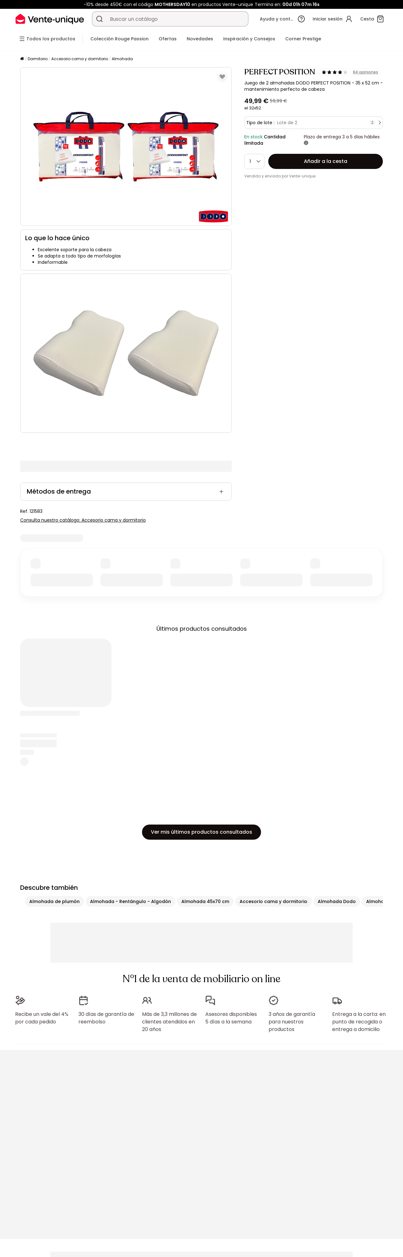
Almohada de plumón (54, 901)
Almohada (122, 58)
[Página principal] (22, 59)
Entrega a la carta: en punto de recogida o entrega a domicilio (359, 1022)
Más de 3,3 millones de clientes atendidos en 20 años (169, 1022)
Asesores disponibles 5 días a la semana (231, 1018)
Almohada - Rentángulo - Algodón (130, 901)
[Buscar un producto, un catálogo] (99, 18)
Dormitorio (38, 58)
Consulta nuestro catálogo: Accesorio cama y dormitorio (83, 520)
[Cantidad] (254, 161)
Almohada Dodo (337, 901)
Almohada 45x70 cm (205, 901)
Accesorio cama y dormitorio (79, 58)
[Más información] (306, 143)
